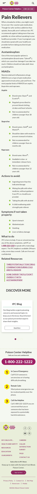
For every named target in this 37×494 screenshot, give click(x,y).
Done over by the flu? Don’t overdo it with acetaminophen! (19, 277)
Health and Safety (9, 444)
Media (25, 483)
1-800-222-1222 (28, 9)
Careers (22, 440)
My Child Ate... (7, 440)
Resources (6, 448)
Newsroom (16, 483)
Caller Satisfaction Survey (25, 447)
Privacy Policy (8, 481)
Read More (17, 328)
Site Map (30, 481)
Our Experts (6, 455)
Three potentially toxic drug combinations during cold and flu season (20, 267)
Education (6, 451)
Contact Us (24, 457)
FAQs (21, 453)
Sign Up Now (18, 472)
